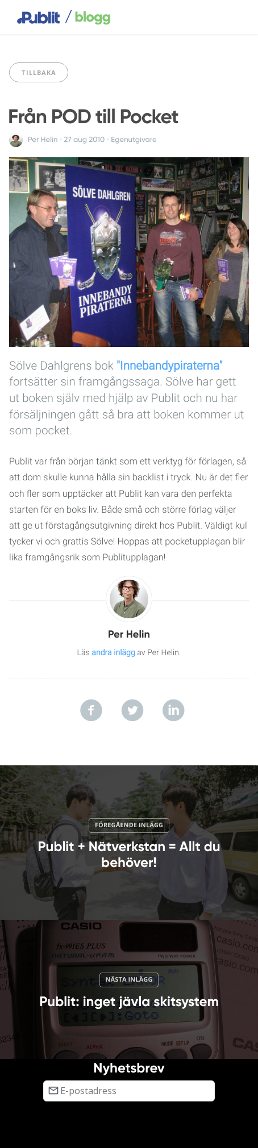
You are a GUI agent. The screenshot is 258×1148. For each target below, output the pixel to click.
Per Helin (43, 139)
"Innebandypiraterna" (169, 366)
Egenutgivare (133, 139)
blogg (87, 17)
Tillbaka (38, 72)
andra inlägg (113, 652)
